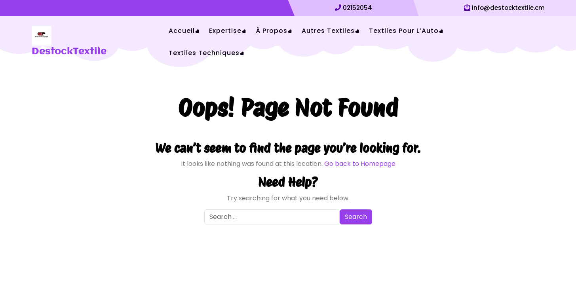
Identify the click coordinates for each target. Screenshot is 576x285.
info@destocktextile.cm (508, 8)
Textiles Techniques (204, 52)
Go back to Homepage (359, 163)
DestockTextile (69, 52)
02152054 (357, 8)
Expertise (225, 30)
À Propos (271, 30)
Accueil (182, 30)
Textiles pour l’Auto (404, 30)
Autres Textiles (328, 30)
